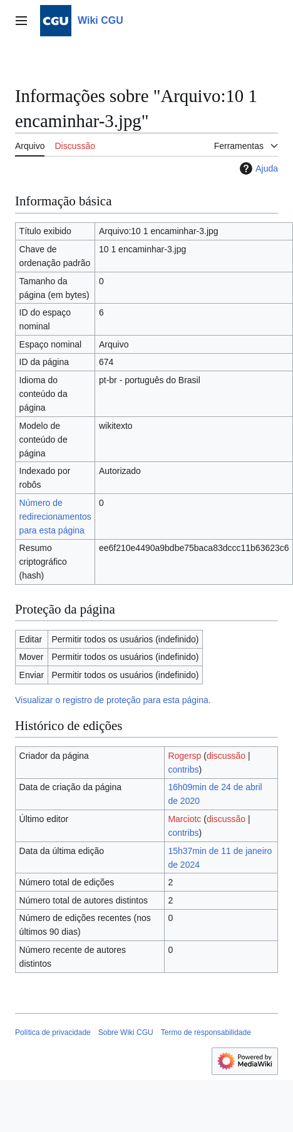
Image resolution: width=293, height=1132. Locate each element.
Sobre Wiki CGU (125, 1032)
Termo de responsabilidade (206, 1032)
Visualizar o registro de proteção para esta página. (113, 700)
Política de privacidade (53, 1032)
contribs (183, 769)
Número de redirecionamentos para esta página (55, 516)
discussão (226, 756)
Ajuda (257, 168)
